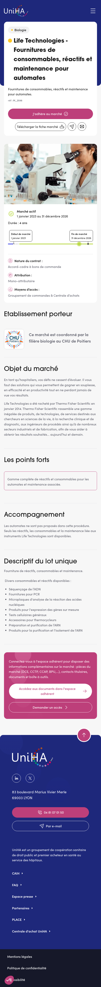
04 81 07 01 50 (50, 812)
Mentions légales (19, 956)
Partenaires (20, 908)
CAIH (15, 873)
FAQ (15, 885)
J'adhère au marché (50, 113)
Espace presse (22, 896)
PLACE (17, 919)
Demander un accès (51, 707)
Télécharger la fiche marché (40, 126)
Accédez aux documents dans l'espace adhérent (53, 691)
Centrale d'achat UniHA (29, 931)
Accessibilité (16, 979)
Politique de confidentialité (26, 968)
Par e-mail (50, 825)
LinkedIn (16, 778)
